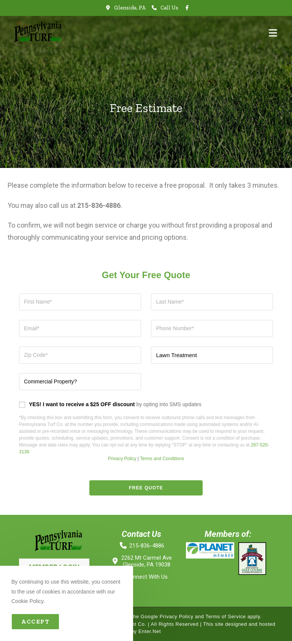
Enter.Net (149, 631)
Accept (35, 621)
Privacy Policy (122, 458)
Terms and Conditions (162, 458)
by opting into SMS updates (115, 404)
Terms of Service (225, 616)
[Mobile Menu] (273, 33)
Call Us (169, 8)
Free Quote (146, 488)
